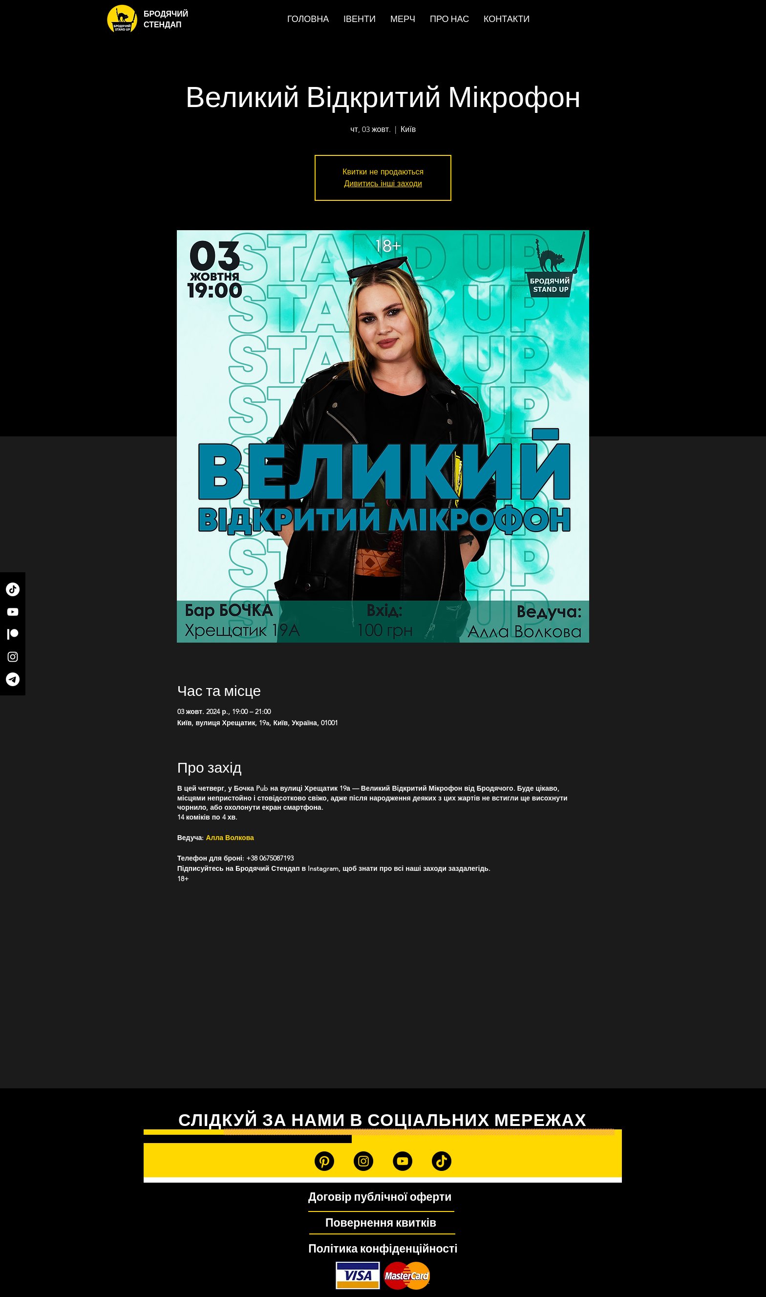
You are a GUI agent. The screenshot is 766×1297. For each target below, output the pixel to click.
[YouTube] (13, 612)
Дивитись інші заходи (383, 183)
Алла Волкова (230, 837)
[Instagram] (13, 657)
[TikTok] (13, 589)
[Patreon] (13, 634)
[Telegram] (13, 679)
